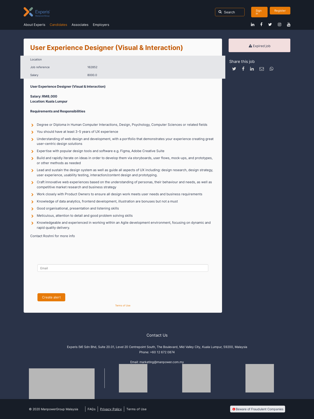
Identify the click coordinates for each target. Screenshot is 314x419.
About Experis (34, 25)
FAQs (91, 409)
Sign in (259, 12)
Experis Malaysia (37, 12)
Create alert (51, 297)
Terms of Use (122, 305)
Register (280, 10)
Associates (80, 25)
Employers (101, 25)
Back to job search (41, 32)
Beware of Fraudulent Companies (257, 409)
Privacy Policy (111, 409)
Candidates (58, 25)
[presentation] (70, 282)
